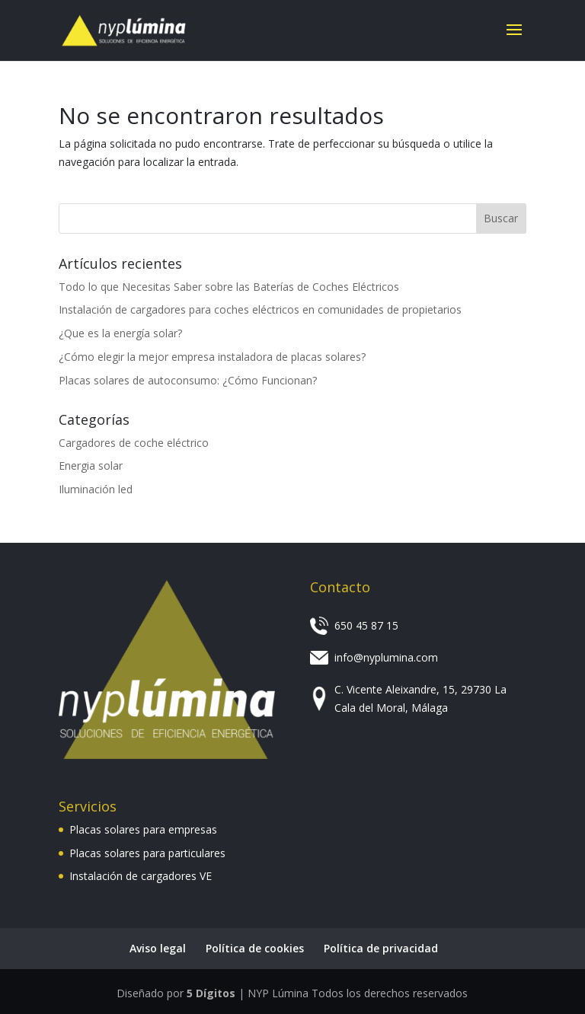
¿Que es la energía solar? (120, 333)
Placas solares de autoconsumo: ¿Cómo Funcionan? (188, 380)
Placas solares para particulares (147, 853)
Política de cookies (255, 948)
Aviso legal (157, 948)
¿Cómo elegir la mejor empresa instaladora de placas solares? (212, 356)
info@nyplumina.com (386, 657)
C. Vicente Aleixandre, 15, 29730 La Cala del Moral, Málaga (420, 698)
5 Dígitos (211, 993)
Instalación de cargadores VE (140, 876)
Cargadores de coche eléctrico (134, 442)
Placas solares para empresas (143, 829)
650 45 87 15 (366, 625)
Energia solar (91, 465)
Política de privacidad (381, 948)
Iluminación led (96, 489)
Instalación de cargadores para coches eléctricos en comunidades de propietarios (260, 309)
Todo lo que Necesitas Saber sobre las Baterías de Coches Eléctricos (229, 286)
